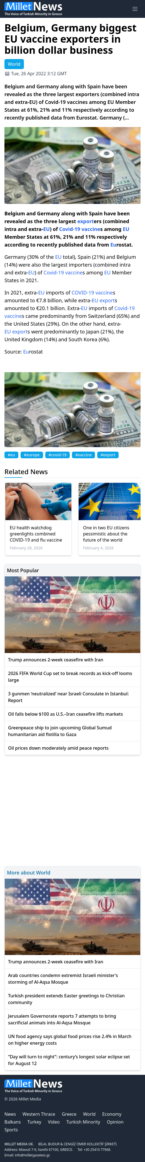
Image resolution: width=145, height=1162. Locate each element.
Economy (111, 1114)
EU (46, 229)
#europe (32, 454)
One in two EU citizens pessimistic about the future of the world (106, 534)
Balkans (12, 1122)
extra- (31, 292)
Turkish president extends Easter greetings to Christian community (66, 999)
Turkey (34, 1122)
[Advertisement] (72, 810)
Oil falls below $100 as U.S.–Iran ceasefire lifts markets (65, 714)
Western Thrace (38, 1114)
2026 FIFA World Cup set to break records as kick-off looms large (70, 676)
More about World (28, 872)
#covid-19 (58, 454)
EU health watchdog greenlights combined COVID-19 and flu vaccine (36, 534)
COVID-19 (83, 292)
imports (55, 292)
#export (108, 454)
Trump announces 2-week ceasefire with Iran (55, 660)
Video (54, 1122)
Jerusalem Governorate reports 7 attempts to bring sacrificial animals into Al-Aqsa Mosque (62, 1019)
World (89, 1114)
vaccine (90, 229)
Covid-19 (69, 229)
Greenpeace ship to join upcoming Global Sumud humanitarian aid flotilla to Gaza (60, 731)
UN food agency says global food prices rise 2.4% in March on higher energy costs (69, 1039)
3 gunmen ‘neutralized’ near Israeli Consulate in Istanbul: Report (68, 697)
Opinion (115, 1122)
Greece (69, 1114)
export (86, 221)
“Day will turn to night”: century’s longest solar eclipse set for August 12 (69, 1060)
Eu (113, 244)
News (10, 1114)
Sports (11, 1130)
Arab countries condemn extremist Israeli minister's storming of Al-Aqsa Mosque (63, 978)
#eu (11, 454)
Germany (48, 213)
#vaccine (83, 454)
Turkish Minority (83, 1122)
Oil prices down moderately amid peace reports (58, 748)
